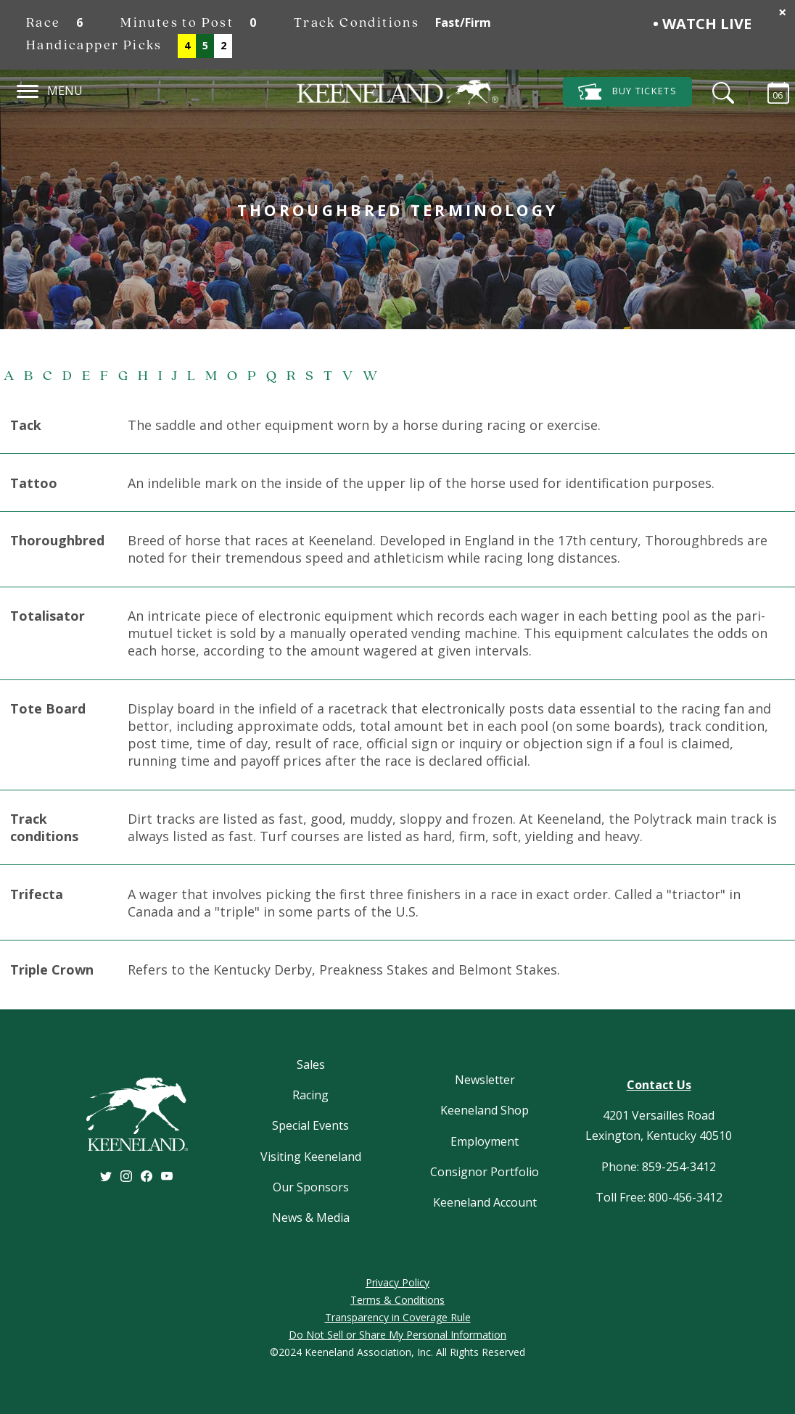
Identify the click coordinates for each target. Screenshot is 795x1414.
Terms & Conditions (397, 1300)
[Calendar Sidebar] (771, 90)
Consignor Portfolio (484, 1172)
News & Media (311, 1217)
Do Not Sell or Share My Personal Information (397, 1334)
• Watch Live (702, 23)
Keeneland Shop (484, 1110)
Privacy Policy (397, 1282)
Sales (311, 1064)
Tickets (627, 91)
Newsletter (485, 1080)
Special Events (310, 1125)
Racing (310, 1095)
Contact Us (659, 1085)
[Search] (719, 90)
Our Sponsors (311, 1187)
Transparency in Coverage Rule (398, 1317)
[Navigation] (28, 89)
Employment (484, 1141)
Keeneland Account (485, 1202)
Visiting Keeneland (310, 1157)
